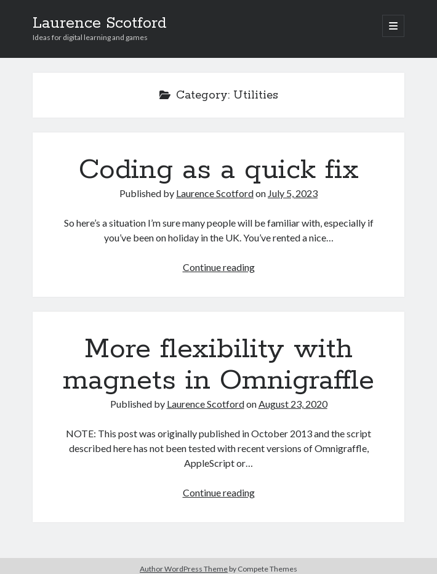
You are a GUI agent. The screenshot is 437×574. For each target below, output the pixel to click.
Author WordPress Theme (184, 568)
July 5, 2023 (293, 193)
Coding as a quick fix (219, 170)
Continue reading (219, 267)
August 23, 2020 (293, 404)
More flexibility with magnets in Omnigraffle (218, 364)
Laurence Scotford (100, 23)
